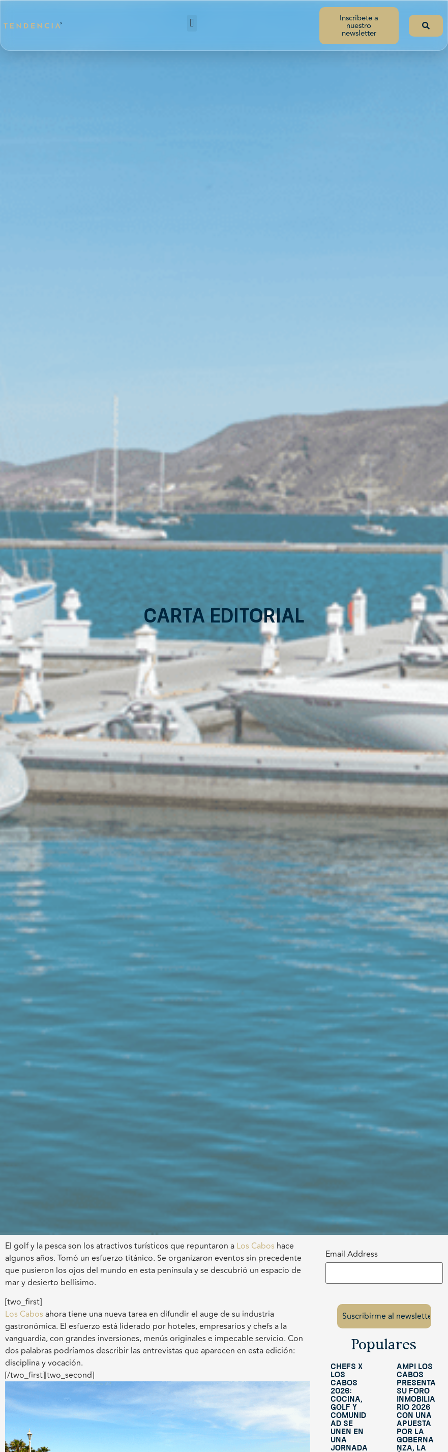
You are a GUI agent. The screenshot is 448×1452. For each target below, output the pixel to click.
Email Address (351, 1254)
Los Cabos (255, 1246)
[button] (192, 23)
